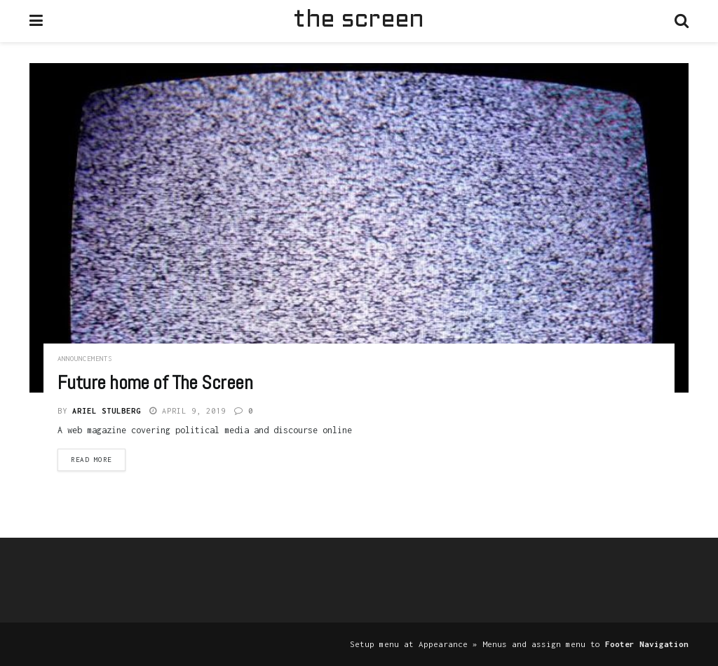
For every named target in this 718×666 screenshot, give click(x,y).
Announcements (84, 358)
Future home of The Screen (154, 382)
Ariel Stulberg (106, 411)
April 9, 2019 (187, 411)
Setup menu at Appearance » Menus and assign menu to (519, 643)
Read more (91, 459)
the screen (358, 21)
